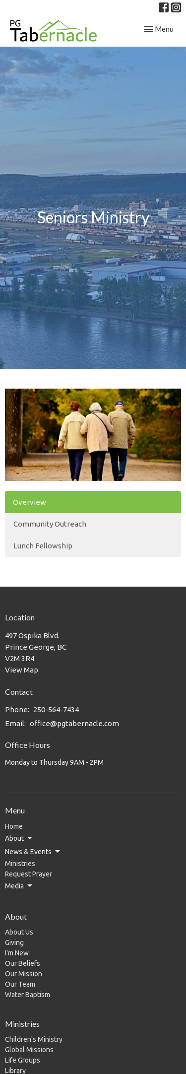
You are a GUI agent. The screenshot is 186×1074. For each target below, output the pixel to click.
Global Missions (29, 1050)
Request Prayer (28, 874)
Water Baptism (27, 995)
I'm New (17, 953)
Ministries (20, 864)
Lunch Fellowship (42, 545)
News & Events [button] (33, 852)
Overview (29, 502)
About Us (19, 932)
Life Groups (22, 1060)
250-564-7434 (56, 709)
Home (14, 826)
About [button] (19, 838)
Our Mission (23, 974)
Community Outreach (49, 524)
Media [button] (19, 886)
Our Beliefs (22, 963)
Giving (14, 942)
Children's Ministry (33, 1039)
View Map (21, 670)
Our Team (20, 984)
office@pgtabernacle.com (74, 723)
